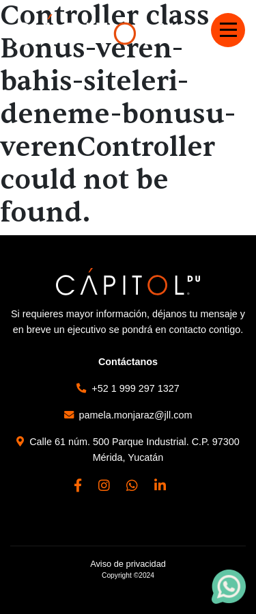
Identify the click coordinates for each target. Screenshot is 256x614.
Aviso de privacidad (128, 564)
